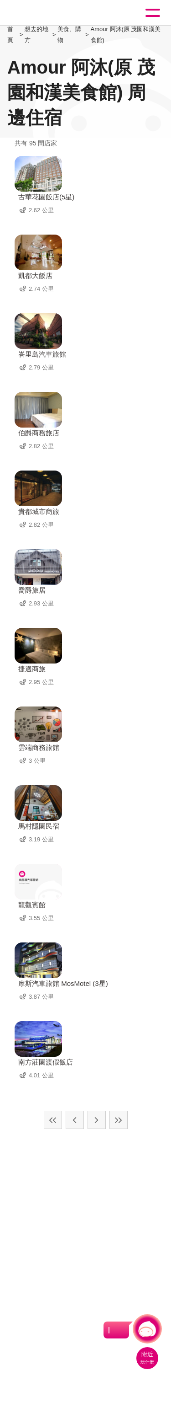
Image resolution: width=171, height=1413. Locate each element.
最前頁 (53, 1120)
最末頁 (118, 1120)
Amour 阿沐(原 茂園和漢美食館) (126, 34)
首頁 (10, 34)
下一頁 (97, 1120)
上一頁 (75, 1120)
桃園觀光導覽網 (44, 13)
